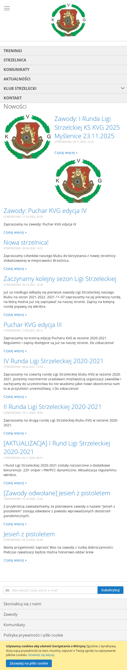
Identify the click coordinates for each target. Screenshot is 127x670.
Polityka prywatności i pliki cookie (33, 635)
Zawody (10, 614)
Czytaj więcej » (66, 152)
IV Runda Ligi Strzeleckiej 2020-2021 (54, 361)
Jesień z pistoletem (29, 534)
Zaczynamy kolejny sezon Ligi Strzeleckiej (60, 278)
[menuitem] (63, 50)
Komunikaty (14, 624)
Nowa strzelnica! (26, 242)
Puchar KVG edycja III (33, 324)
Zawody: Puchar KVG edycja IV (45, 210)
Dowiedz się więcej (41, 655)
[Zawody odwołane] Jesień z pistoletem (57, 493)
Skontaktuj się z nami (22, 603)
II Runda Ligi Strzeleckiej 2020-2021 (53, 406)
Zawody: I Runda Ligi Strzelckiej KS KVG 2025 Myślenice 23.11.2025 (87, 127)
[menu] (63, 74)
